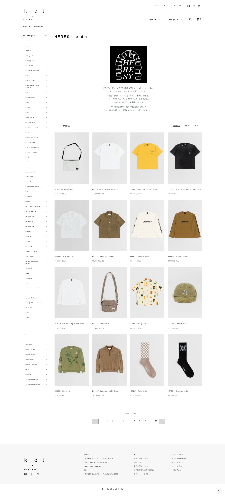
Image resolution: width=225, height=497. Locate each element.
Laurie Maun (28, 191)
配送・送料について (149, 461)
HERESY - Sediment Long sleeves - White (71, 327)
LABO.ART (27, 186)
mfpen (25, 212)
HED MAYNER (28, 149)
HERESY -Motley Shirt (139, 327)
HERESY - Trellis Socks (139, 394)
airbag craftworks (29, 57)
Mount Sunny (28, 228)
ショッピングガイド (161, 5)
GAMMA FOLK (28, 128)
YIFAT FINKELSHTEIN (31, 304)
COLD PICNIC (28, 83)
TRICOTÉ (26, 283)
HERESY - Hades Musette (65, 189)
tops (24, 348)
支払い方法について (149, 468)
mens (25, 391)
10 (155, 424)
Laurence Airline (29, 181)
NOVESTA (27, 207)
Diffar (25, 107)
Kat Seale (26, 170)
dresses (26, 359)
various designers (30, 315)
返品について (147, 465)
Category (172, 19)
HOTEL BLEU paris (30, 154)
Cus (24, 96)
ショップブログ (180, 457)
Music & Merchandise (31, 325)
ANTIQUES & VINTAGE (32, 320)
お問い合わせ (179, 472)
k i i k (25, 165)
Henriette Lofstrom (30, 144)
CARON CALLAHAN (31, 73)
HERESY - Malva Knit (63, 394)
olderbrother (27, 239)
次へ (161, 424)
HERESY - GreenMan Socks (179, 394)
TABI (25, 288)
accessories (27, 380)
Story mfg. (27, 249)
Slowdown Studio (29, 265)
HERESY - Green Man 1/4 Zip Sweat (106, 394)
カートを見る (179, 468)
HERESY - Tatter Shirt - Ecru (66, 259)
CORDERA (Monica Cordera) (30, 90)
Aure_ (25, 46)
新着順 (195, 126)
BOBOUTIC (27, 67)
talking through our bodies (30, 277)
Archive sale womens (31, 406)
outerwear (27, 364)
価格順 (187, 126)
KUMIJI (26, 175)
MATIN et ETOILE (30, 223)
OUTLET (26, 336)
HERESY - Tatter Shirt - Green (104, 259)
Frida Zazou (27, 123)
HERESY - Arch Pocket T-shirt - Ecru (106, 189)
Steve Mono (27, 270)
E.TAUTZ (26, 112)
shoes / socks (28, 369)
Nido (24, 202)
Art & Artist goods (29, 36)
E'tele (25, 117)
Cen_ (25, 78)
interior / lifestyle (29, 385)
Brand (153, 19)
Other (25, 331)
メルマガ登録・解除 (181, 461)
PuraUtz (26, 244)
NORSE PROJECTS (31, 196)
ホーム (25, 27)
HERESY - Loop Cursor (101, 327)
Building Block (28, 62)
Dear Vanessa (28, 101)
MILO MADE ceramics (31, 217)
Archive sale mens (30, 401)
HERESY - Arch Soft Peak (178, 327)
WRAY (25, 309)
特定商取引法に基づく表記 (152, 472)
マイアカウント (177, 5)
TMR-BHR (27, 294)
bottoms (26, 354)
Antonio (26, 41)
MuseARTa (27, 233)
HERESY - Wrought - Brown (179, 259)
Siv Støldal (27, 260)
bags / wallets (28, 375)
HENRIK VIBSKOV (30, 133)
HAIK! (25, 138)
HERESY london (39, 27)
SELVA (25, 254)
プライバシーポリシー (150, 476)
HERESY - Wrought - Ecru (140, 259)
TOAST (26, 299)
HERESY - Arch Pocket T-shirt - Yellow (145, 189)
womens (26, 396)
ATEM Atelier (28, 52)
